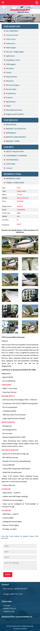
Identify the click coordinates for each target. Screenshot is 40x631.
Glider (8, 106)
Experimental (11, 77)
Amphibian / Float (13, 60)
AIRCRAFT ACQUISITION (16, 129)
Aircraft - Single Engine (15, 52)
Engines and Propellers (15, 114)
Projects (9, 97)
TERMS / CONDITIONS (15, 183)
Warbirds (10, 81)
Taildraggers (11, 64)
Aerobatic (10, 68)
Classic (9, 72)
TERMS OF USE (9, 611)
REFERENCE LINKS (13, 178)
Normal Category (13, 85)
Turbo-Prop (10, 39)
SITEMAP (6, 606)
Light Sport (10, 56)
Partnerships (11, 89)
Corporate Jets (12, 35)
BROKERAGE (11, 124)
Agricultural (10, 102)
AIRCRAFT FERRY (13, 141)
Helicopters (10, 43)
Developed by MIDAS (20, 629)
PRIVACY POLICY (9, 609)
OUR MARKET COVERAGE (16, 156)
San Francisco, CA (15, 589)
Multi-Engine (11, 48)
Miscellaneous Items (14, 110)
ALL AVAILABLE (12, 31)
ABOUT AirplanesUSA (15, 151)
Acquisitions (11, 93)
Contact (9, 168)
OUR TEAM (10, 164)
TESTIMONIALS (12, 160)
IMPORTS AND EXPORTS (16, 137)
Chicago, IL (13, 594)
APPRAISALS (11, 133)
